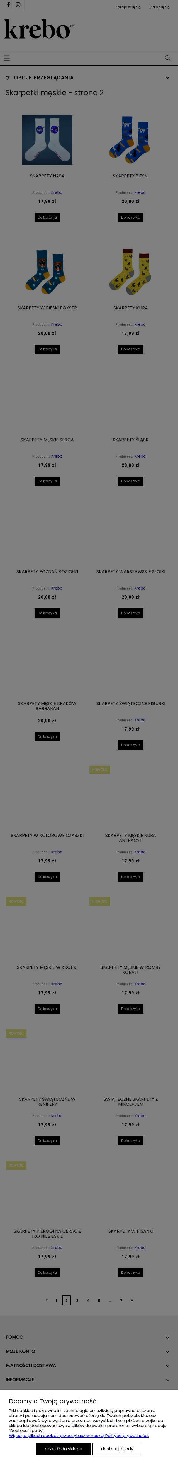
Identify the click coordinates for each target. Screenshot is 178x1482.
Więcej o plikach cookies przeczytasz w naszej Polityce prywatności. (79, 1435)
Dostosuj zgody (117, 1449)
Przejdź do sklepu (63, 1449)
